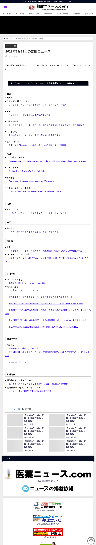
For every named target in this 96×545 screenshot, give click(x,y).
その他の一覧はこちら (19, 362)
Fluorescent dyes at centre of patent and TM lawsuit (31, 181)
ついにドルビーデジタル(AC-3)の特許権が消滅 (29, 115)
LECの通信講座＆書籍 (48, 537)
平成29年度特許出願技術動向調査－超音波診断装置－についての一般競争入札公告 (46, 303)
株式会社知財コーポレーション (48, 510)
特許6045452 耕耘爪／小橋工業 (23, 348)
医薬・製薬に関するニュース (48, 481)
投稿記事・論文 (34, 14)
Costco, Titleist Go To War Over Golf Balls (27, 171)
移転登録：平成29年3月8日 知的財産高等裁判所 (30, 391)
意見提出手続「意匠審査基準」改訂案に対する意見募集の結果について (40, 297)
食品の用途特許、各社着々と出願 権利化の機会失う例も (34, 135)
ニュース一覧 (6, 14)
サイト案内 (76, 14)
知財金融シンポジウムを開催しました (26, 290)
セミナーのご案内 (62, 14)
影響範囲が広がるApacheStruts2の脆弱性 (27, 283)
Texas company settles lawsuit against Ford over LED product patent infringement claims (47, 161)
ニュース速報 (20, 14)
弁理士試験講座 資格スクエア (48, 524)
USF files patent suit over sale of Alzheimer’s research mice (35, 191)
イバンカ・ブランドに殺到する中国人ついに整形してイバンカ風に (38, 213)
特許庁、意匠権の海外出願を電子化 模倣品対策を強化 (33, 232)
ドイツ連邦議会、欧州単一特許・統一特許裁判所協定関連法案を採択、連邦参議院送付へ (48, 125)
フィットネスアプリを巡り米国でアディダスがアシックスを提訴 (37, 105)
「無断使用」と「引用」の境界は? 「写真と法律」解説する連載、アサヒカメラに (45, 251)
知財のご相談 (48, 14)
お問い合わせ (89, 14)
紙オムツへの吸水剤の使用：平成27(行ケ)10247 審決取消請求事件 (38, 384)
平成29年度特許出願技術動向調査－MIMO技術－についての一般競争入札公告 (43, 327)
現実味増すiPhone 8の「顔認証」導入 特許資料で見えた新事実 (37, 145)
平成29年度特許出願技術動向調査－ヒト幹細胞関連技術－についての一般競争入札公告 (48, 320)
